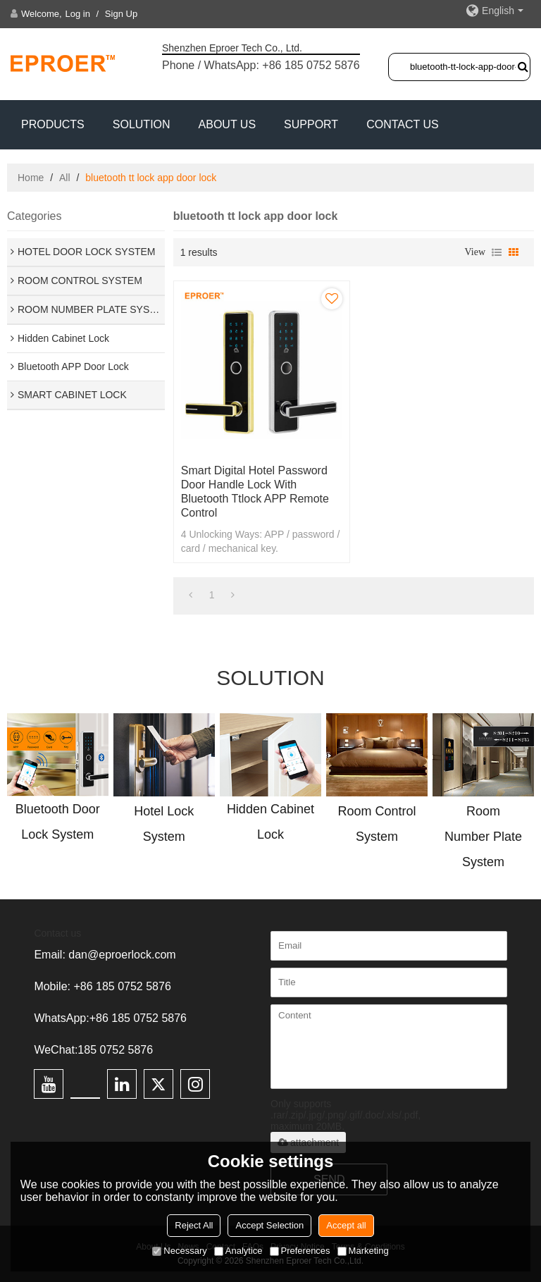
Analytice (238, 1250)
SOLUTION (141, 124)
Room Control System (376, 824)
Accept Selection (269, 1225)
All (64, 177)
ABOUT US (227, 124)
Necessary (179, 1250)
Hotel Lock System (164, 824)
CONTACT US (402, 124)
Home (31, 177)
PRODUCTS (53, 124)
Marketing (363, 1250)
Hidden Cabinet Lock (270, 822)
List (496, 252)
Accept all (346, 1225)
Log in (78, 13)
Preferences (300, 1250)
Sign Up (121, 13)
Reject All (194, 1225)
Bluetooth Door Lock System (57, 822)
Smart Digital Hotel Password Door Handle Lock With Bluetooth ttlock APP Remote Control (255, 491)
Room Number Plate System (483, 836)
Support (311, 124)
